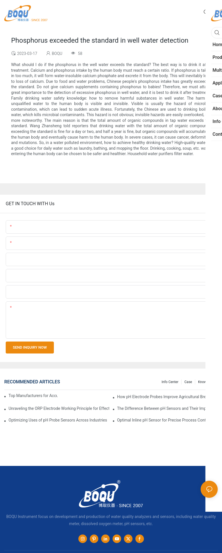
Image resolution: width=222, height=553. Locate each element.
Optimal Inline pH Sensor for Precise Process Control (164, 420)
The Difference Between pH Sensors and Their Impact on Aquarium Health (167, 408)
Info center (170, 382)
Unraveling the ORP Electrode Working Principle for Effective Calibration (59, 408)
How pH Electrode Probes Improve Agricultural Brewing (166, 396)
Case (188, 382)
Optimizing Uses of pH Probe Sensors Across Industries (58, 420)
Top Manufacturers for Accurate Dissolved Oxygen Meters (33, 395)
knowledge (206, 382)
